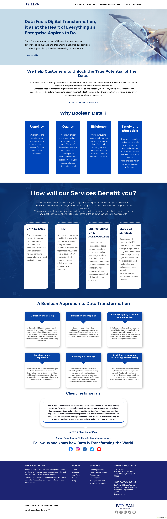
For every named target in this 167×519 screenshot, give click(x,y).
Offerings (91, 4)
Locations (76, 478)
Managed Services (97, 480)
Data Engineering (97, 469)
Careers (75, 472)
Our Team (76, 475)
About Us (78, 4)
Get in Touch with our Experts (83, 102)
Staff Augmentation (98, 483)
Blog (74, 480)
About (74, 469)
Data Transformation (98, 472)
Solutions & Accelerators (110, 4)
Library (125, 4)
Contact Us (137, 4)
